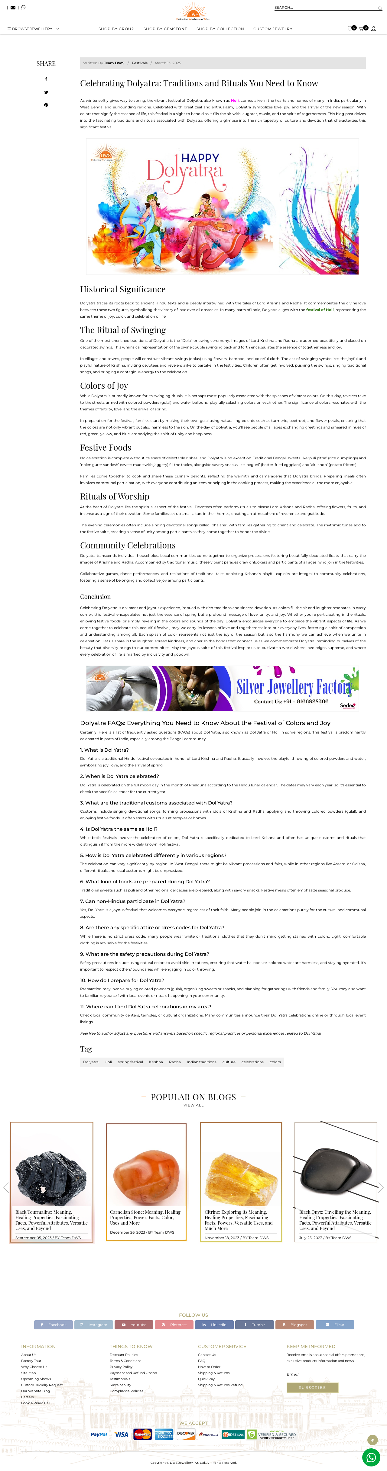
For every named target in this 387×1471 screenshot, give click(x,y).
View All (194, 1105)
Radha (175, 1062)
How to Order (209, 1367)
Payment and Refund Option (133, 1373)
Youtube (134, 1324)
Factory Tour (31, 1361)
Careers (27, 1397)
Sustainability (120, 1385)
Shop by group (117, 30)
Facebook (54, 1324)
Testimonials (120, 1379)
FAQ (201, 1361)
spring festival (130, 1062)
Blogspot (294, 1324)
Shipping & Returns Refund (220, 1385)
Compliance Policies (126, 1391)
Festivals (140, 63)
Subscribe (312, 1387)
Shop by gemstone (165, 30)
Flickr (335, 1324)
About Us (28, 1355)
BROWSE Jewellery (30, 30)
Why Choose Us (34, 1367)
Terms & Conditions (125, 1361)
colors (275, 1062)
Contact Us (207, 1355)
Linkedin (214, 1324)
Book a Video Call (35, 1403)
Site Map (28, 1373)
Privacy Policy (121, 1367)
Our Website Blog (35, 1391)
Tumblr (254, 1324)
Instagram (93, 1324)
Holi (108, 1062)
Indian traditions (201, 1062)
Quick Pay (206, 1379)
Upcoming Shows (36, 1379)
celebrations (253, 1062)
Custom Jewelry (273, 30)
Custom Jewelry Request (42, 1385)
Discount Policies (124, 1355)
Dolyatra (91, 1062)
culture (229, 1062)
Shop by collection (220, 30)
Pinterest (174, 1324)
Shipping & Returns (213, 1373)
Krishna (156, 1062)
